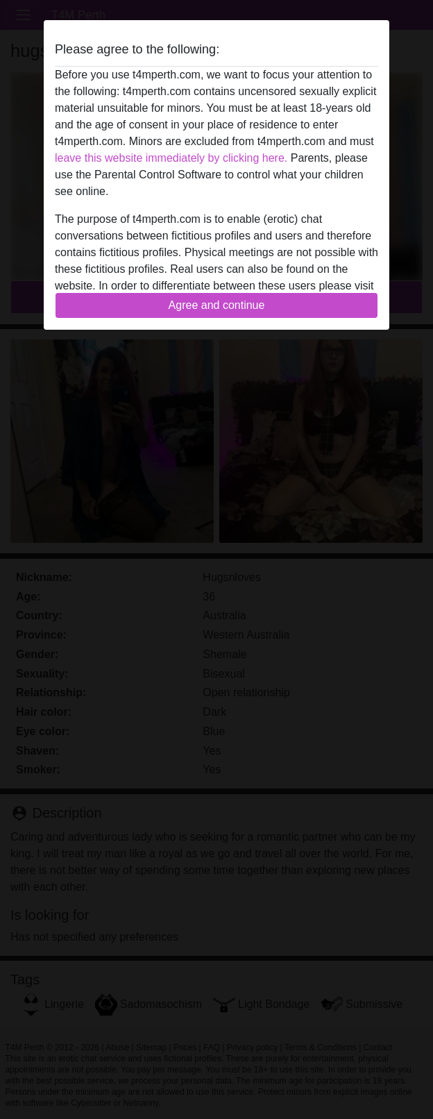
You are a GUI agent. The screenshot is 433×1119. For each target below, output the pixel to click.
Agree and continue (217, 305)
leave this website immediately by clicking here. (171, 158)
